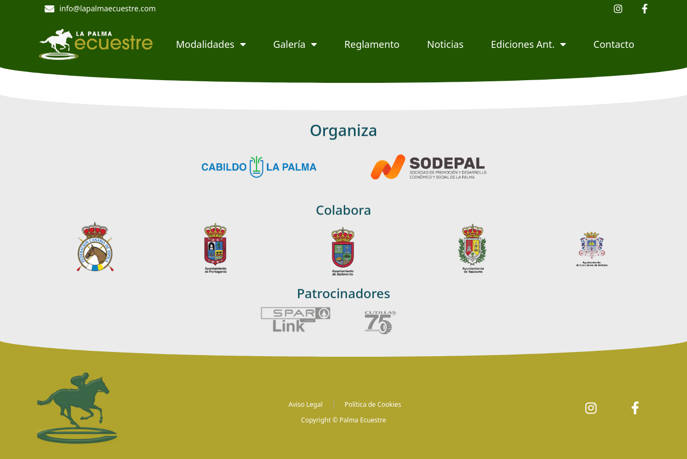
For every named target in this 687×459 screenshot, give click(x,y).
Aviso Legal (305, 404)
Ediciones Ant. (528, 44)
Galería (295, 44)
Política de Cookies (373, 404)
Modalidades (211, 44)
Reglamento (372, 44)
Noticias (445, 44)
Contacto (613, 44)
